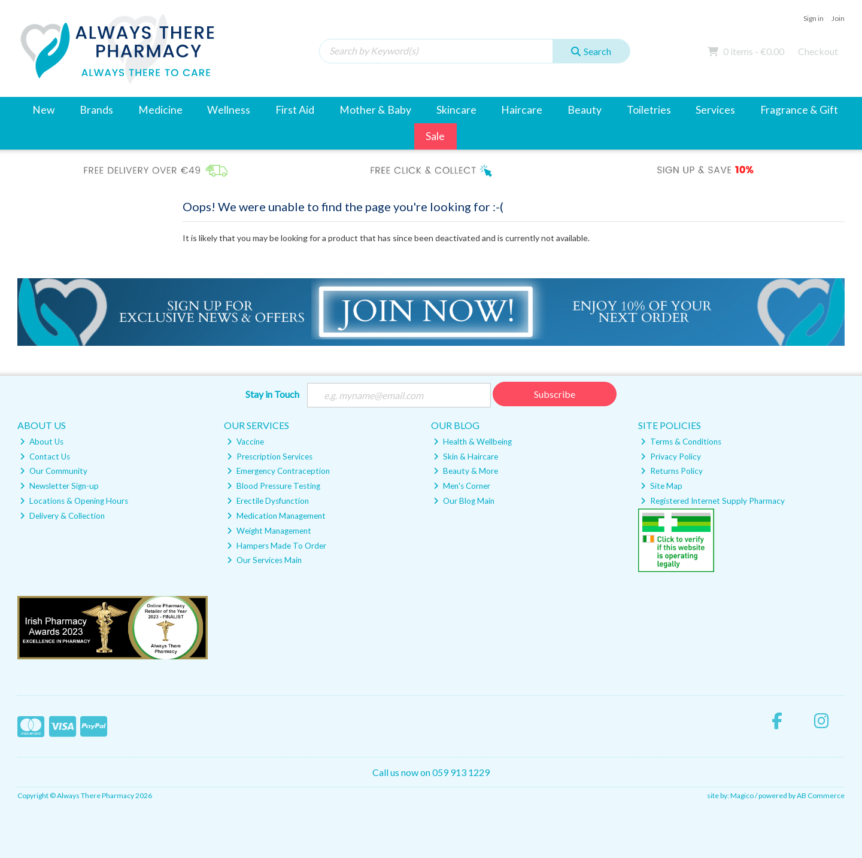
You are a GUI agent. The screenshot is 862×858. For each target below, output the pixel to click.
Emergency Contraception (278, 471)
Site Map (661, 486)
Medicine (160, 110)
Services (715, 110)
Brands (96, 110)
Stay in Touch (272, 394)
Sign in (813, 18)
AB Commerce (821, 795)
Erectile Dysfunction (268, 501)
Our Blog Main (463, 501)
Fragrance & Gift (799, 110)
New (43, 110)
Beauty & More (465, 471)
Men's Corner (461, 486)
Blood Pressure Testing (273, 486)
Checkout (818, 51)
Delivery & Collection (62, 516)
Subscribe (554, 394)
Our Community (53, 471)
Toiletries (649, 110)
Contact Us (45, 456)
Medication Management (276, 516)
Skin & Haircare (465, 456)
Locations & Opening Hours (74, 501)
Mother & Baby (375, 110)
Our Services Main (264, 560)
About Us (41, 441)
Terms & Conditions (681, 441)
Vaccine (245, 441)
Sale (435, 136)
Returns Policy (672, 471)
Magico (742, 795)
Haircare (521, 110)
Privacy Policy (671, 456)
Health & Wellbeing (472, 441)
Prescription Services (269, 456)
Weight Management (269, 531)
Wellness (228, 110)
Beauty (584, 110)
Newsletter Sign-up (59, 486)
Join (838, 18)
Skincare (456, 110)
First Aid (294, 110)
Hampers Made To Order (276, 545)
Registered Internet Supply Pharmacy (713, 501)
